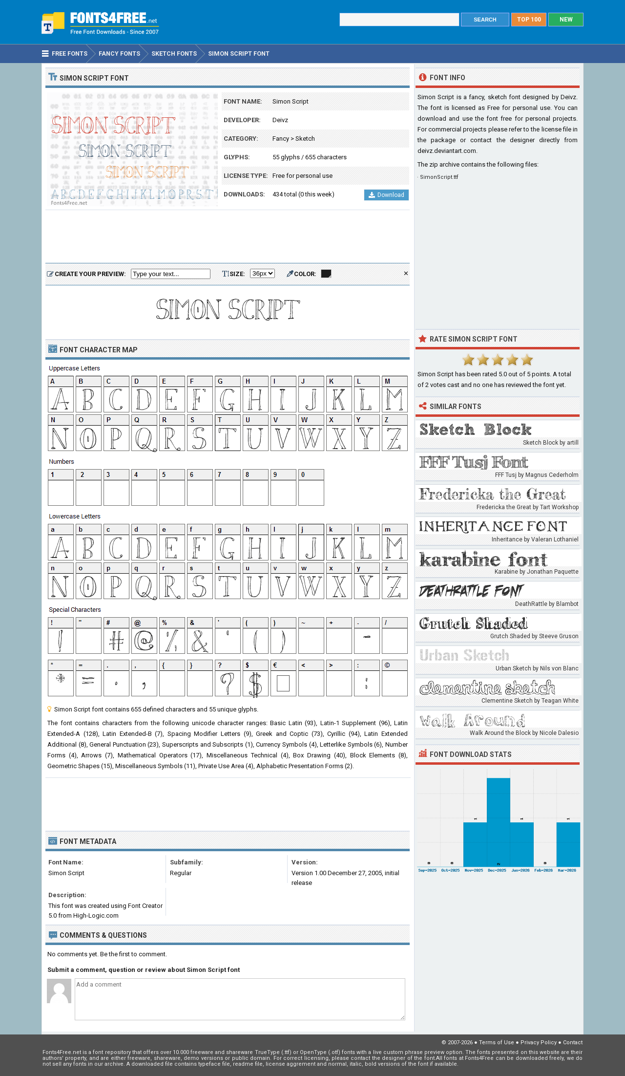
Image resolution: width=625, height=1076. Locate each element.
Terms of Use (496, 1042)
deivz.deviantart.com (446, 150)
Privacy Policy (539, 1042)
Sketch (305, 138)
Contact (573, 1042)
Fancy (280, 138)
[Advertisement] (227, 237)
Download (386, 195)
